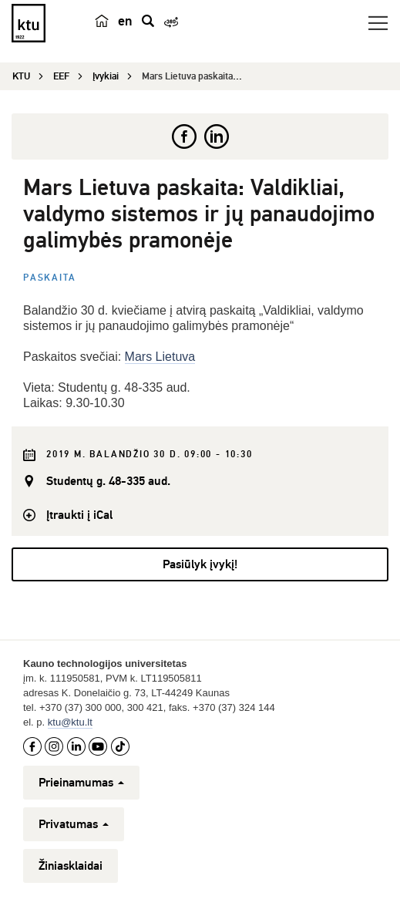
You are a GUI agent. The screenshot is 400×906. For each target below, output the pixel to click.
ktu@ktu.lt (70, 722)
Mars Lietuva (160, 356)
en (125, 20)
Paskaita (49, 278)
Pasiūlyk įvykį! (200, 564)
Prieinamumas (81, 782)
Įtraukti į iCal (79, 515)
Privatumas (74, 824)
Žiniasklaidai (71, 866)
